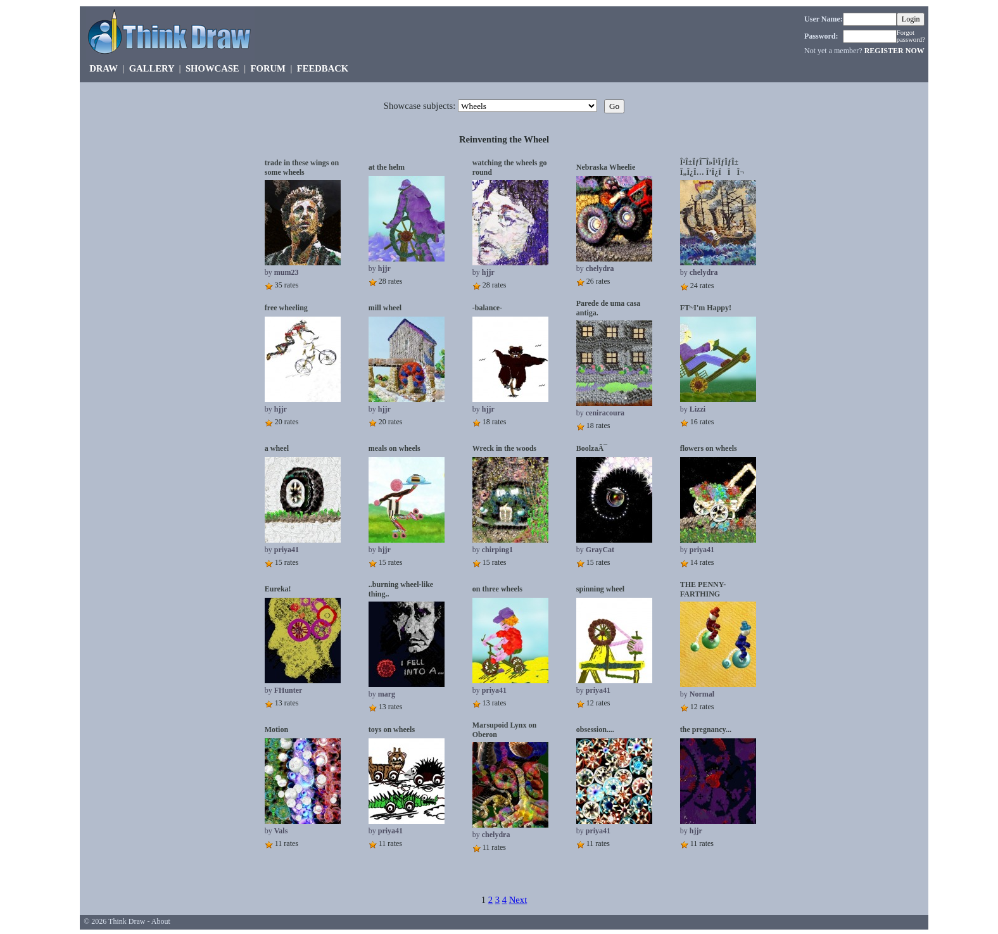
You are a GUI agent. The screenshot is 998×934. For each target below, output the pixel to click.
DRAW (103, 68)
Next (518, 900)
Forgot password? (911, 36)
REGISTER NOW (894, 50)
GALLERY (151, 68)
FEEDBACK (322, 68)
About (160, 921)
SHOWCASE (212, 68)
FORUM (268, 68)
